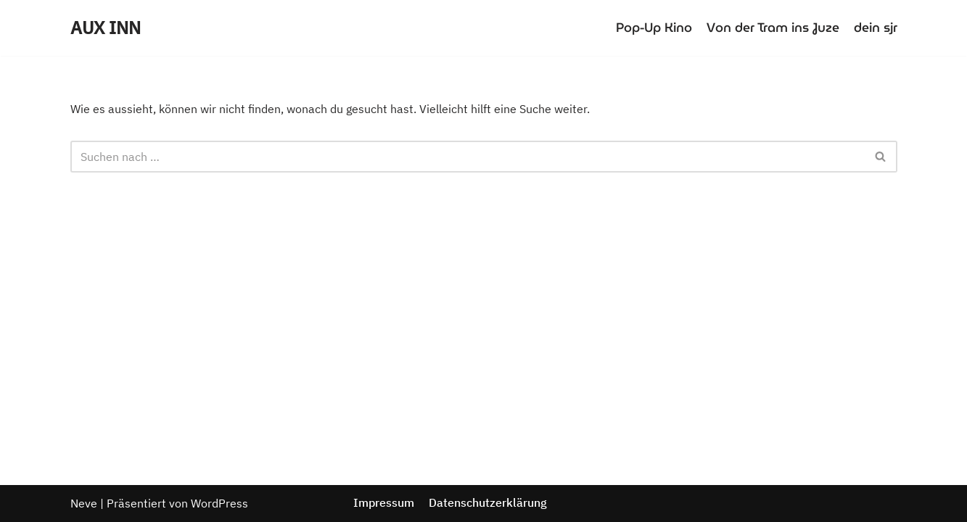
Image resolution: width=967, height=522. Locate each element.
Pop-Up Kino (654, 27)
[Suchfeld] (467, 157)
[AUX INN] (105, 28)
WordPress (219, 503)
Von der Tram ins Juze (773, 27)
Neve (83, 503)
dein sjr (875, 27)
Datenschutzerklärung (488, 502)
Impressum (383, 502)
